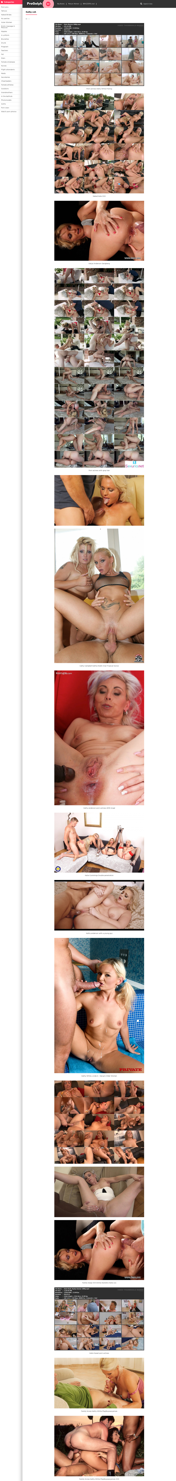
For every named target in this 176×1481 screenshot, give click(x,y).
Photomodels (6, 100)
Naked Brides (6, 14)
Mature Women (73, 3)
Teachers (4, 50)
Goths (3, 104)
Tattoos (4, 11)
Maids (3, 73)
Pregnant (4, 46)
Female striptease (8, 62)
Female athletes (7, 85)
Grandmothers (6, 92)
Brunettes (5, 39)
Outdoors (5, 88)
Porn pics (4, 7)
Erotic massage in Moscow (8, 27)
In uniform (5, 35)
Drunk (3, 43)
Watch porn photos (8, 111)
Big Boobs (61, 3)
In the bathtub (6, 96)
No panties (5, 18)
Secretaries (5, 77)
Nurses (4, 66)
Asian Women (6, 22)
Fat (2, 54)
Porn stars (5, 108)
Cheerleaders (6, 81)
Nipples (4, 31)
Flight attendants (8, 69)
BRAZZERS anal (89, 3)
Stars (3, 58)
